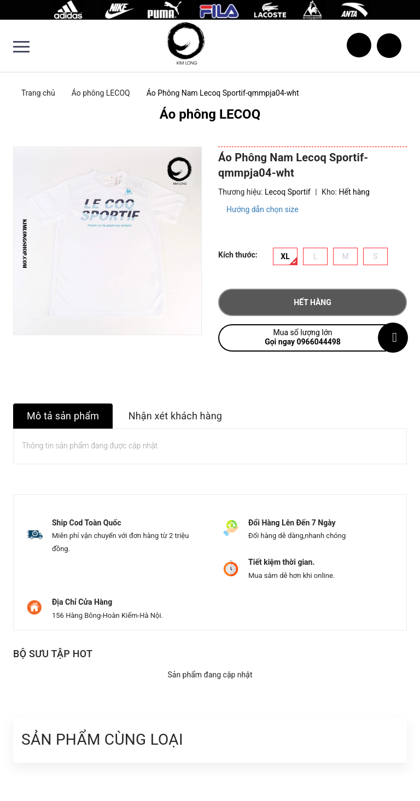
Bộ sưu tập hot (52, 653)
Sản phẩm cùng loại (102, 739)
